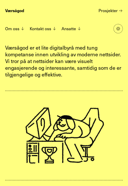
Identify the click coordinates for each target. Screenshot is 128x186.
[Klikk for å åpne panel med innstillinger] (118, 28)
